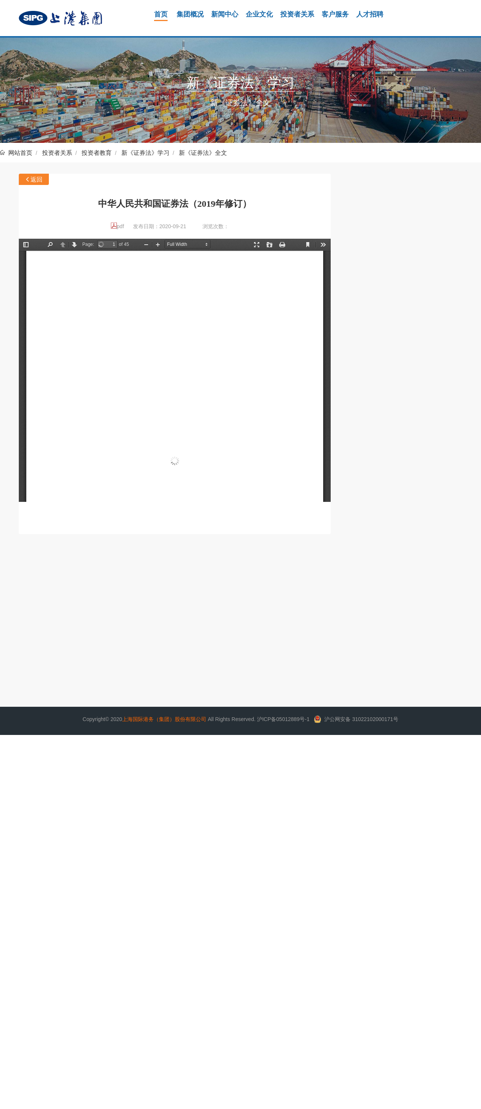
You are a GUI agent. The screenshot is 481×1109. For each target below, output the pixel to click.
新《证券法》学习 (145, 153)
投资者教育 (97, 153)
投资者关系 (57, 153)
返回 (36, 179)
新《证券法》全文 (203, 153)
